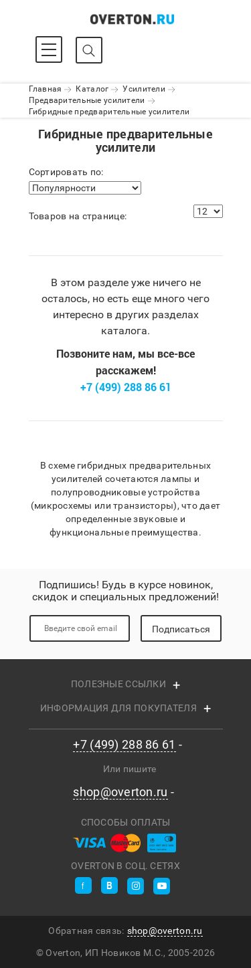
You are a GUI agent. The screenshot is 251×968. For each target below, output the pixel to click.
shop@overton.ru (120, 792)
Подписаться (181, 629)
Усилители (143, 89)
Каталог (92, 89)
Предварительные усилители (87, 100)
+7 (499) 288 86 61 (125, 387)
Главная (45, 89)
